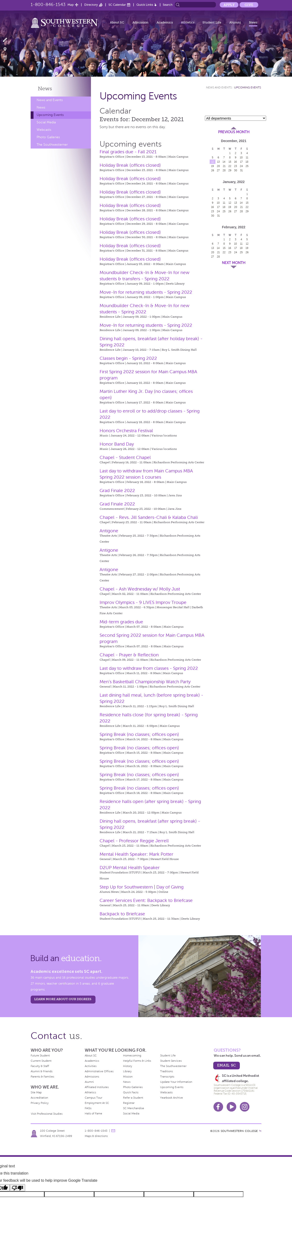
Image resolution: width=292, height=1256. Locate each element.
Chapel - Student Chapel (125, 457)
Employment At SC (97, 1103)
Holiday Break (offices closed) (130, 165)
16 (235, 161)
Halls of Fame (93, 1113)
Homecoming (132, 1055)
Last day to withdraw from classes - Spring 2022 (149, 668)
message (113, 1130)
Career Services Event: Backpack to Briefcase (146, 900)
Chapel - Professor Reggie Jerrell (134, 840)
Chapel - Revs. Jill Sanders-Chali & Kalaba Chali (149, 517)
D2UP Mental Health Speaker (130, 867)
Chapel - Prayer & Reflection (129, 654)
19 (212, 166)
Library (127, 1071)
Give (249, 5)
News (253, 22)
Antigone (109, 530)
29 (229, 170)
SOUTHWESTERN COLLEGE (239, 1131)
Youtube (231, 1107)
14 (224, 161)
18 (247, 161)
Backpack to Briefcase (122, 913)
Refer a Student (133, 1097)
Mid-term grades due (121, 621)
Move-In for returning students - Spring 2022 (146, 292)
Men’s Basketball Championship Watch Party (145, 681)
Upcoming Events (50, 115)
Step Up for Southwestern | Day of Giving (142, 886)
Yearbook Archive (171, 1097)
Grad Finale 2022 (117, 490)
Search (168, 4)
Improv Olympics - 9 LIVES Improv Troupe (143, 602)
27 (218, 170)
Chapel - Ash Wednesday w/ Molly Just (140, 588)
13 (218, 161)
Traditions (166, 1071)
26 (212, 170)
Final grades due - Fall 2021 (128, 151)
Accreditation (39, 1097)
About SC (117, 22)
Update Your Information (176, 1082)
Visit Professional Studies (46, 1113)
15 (230, 161)
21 (224, 166)
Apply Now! (8, 40)
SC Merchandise (133, 1108)
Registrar (129, 1103)
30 (235, 170)
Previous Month (233, 132)
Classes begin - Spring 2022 (128, 358)
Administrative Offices (99, 1071)
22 (229, 166)
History (127, 1066)
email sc (226, 1065)
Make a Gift (8, 57)
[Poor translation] (17, 1187)
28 (224, 170)
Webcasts (44, 130)
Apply (229, 5)
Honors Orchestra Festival (126, 430)
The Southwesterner (52, 144)
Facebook (218, 1107)
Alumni (235, 22)
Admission (140, 22)
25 (247, 166)
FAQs (88, 1108)
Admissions (92, 1076)
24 (241, 166)
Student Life (211, 22)
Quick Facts (130, 1092)
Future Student (40, 1055)
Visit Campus (8, 48)
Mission (128, 1076)
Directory (91, 4)
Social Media (46, 122)
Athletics (187, 22)
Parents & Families (42, 1076)
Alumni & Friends (41, 1071)
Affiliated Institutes (97, 1087)
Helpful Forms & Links (137, 1060)
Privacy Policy (40, 1103)
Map (70, 4)
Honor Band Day (117, 444)
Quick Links (144, 4)
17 (241, 161)
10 (241, 157)
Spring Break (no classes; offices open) (139, 734)
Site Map (36, 1092)
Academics (165, 22)
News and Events (50, 100)
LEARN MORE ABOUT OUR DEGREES (62, 999)
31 (241, 170)
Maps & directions (96, 1136)
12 (212, 161)
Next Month (233, 263)
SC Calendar (117, 4)
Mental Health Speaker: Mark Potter (136, 854)
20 (218, 166)
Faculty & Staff (40, 1066)
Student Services (171, 1060)
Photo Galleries (48, 137)
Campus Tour (93, 1097)
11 (247, 157)
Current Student (41, 1060)
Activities (90, 1066)
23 (235, 166)
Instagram (244, 1107)
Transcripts (167, 1076)
